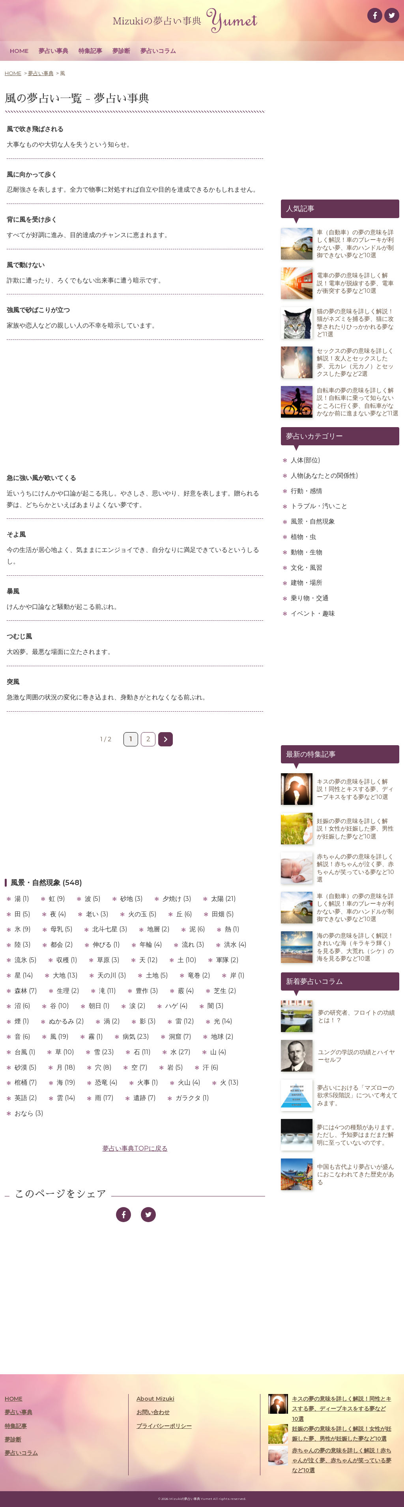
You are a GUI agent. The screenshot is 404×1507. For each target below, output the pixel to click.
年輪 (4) (151, 944)
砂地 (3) (131, 898)
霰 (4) (186, 991)
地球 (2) (222, 1036)
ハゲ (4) (176, 1006)
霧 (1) (95, 1036)
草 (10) (64, 1052)
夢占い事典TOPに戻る (135, 1148)
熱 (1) (232, 929)
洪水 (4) (235, 944)
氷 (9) (23, 929)
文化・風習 (306, 567)
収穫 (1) (66, 960)
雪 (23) (104, 1052)
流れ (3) (193, 944)
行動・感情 (306, 491)
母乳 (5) (61, 929)
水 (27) (180, 1052)
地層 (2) (158, 929)
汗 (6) (211, 1067)
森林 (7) (26, 991)
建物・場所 (306, 582)
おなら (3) (29, 1113)
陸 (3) (23, 944)
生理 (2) (68, 991)
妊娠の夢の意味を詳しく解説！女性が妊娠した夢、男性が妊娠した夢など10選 (329, 1434)
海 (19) (66, 1082)
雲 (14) (66, 1098)
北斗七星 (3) (109, 929)
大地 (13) (65, 975)
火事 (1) (147, 1082)
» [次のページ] (165, 739)
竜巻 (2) (199, 975)
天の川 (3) (111, 975)
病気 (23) (136, 1036)
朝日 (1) (99, 1006)
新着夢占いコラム (314, 981)
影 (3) (148, 1021)
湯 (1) (22, 898)
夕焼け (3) (177, 898)
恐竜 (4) (106, 1082)
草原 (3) (108, 960)
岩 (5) (175, 1067)
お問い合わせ (153, 1412)
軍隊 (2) (227, 960)
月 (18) (65, 1067)
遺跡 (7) (144, 1098)
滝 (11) (107, 991)
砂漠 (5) (26, 1067)
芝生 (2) (225, 991)
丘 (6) (184, 914)
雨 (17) (104, 1098)
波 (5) (93, 898)
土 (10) (187, 960)
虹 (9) (57, 898)
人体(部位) (305, 460)
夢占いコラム (158, 51)
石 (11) (142, 1052)
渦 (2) (112, 1021)
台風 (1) (25, 1052)
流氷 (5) (26, 960)
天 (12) (148, 960)
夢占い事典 (53, 51)
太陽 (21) (223, 898)
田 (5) (22, 914)
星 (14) (24, 975)
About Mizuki (155, 1398)
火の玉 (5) (142, 914)
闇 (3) (216, 1006)
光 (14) (223, 1021)
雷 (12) (185, 1021)
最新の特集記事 (311, 754)
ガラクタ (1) (192, 1098)
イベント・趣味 (313, 613)
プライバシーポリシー (164, 1426)
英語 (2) (26, 1098)
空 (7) (139, 1067)
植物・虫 (303, 537)
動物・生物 (306, 552)
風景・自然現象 (313, 521)
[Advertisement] (135, 407)
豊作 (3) (147, 991)
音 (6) (22, 1036)
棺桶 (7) (26, 1082)
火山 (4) (189, 1082)
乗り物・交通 (310, 598)
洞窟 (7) (180, 1036)
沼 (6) (22, 1006)
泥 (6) (197, 929)
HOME (19, 51)
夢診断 (121, 51)
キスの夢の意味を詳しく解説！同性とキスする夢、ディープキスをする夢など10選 (329, 1408)
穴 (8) (103, 1067)
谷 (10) (59, 1006)
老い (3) (97, 914)
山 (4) (218, 1052)
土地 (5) (157, 975)
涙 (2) (137, 1006)
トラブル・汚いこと (319, 506)
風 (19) (59, 1036)
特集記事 (90, 51)
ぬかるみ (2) (66, 1021)
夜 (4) (58, 914)
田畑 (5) (223, 914)
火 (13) (229, 1082)
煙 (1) (22, 1021)
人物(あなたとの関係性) (324, 475)
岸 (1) (237, 975)
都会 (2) (61, 944)
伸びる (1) (106, 944)
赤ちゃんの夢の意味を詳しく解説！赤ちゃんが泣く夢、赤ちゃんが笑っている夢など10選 (329, 1460)
